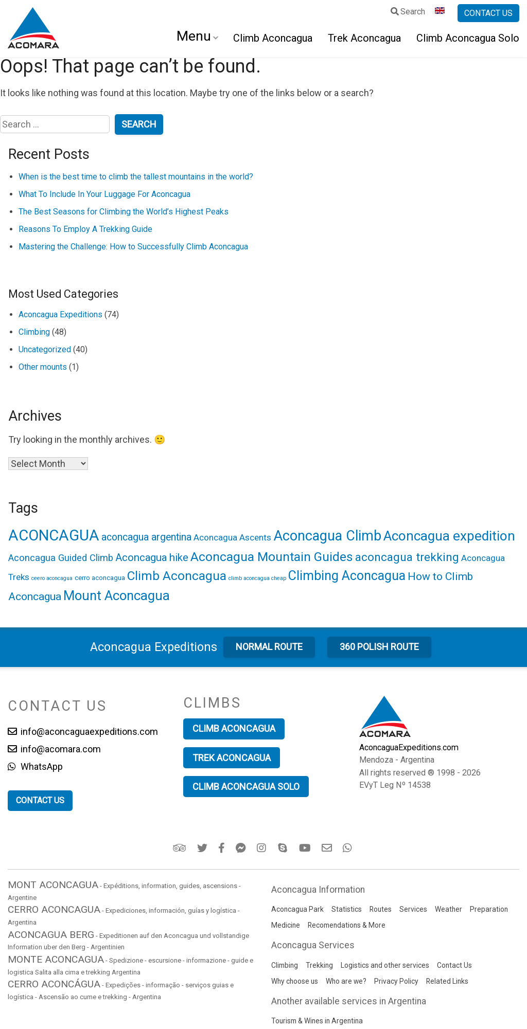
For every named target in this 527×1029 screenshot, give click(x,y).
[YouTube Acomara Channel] (305, 848)
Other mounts (43, 367)
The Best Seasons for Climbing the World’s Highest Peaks (124, 211)
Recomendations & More (346, 925)
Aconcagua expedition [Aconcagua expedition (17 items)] (449, 536)
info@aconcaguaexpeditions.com (83, 731)
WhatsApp (35, 766)
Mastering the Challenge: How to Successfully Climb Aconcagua (133, 246)
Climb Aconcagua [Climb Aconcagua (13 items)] (176, 575)
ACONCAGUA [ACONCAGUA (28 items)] (53, 535)
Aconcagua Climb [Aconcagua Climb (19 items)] (327, 536)
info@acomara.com (54, 749)
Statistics (346, 909)
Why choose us (294, 981)
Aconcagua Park (297, 909)
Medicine (285, 925)
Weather (448, 909)
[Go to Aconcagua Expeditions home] (33, 28)
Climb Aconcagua (272, 38)
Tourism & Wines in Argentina (317, 1021)
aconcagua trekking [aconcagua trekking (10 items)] (407, 557)
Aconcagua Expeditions (60, 314)
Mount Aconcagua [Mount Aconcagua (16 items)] (116, 595)
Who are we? (346, 981)
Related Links (447, 981)
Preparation (489, 909)
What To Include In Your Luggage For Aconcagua (104, 194)
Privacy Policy (396, 981)
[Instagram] (262, 848)
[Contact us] (488, 13)
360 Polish (379, 646)
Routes (381, 909)
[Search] (408, 13)
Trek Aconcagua (364, 38)
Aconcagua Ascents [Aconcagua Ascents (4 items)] (232, 537)
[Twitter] (203, 848)
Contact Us (454, 965)
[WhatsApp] (348, 848)
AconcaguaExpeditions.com (409, 747)
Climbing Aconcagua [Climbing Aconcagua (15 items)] (347, 575)
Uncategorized (45, 349)
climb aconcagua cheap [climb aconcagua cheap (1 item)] (257, 578)
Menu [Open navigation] (194, 36)
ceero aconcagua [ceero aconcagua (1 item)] (52, 578)
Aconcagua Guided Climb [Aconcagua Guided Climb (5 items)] (60, 557)
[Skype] (283, 848)
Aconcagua (153, 647)
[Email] (327, 848)
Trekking (319, 965)
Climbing (34, 332)
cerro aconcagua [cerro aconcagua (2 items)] (100, 577)
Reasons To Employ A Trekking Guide (85, 229)
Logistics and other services (385, 965)
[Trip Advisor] (180, 848)
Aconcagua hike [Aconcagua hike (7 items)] (151, 557)
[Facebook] (222, 848)
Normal (269, 646)
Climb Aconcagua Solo (467, 38)
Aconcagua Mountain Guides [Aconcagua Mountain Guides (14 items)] (271, 556)
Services (413, 909)
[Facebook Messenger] (241, 848)
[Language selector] (441, 13)
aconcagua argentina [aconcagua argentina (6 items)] (146, 537)
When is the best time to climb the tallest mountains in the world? (136, 177)
